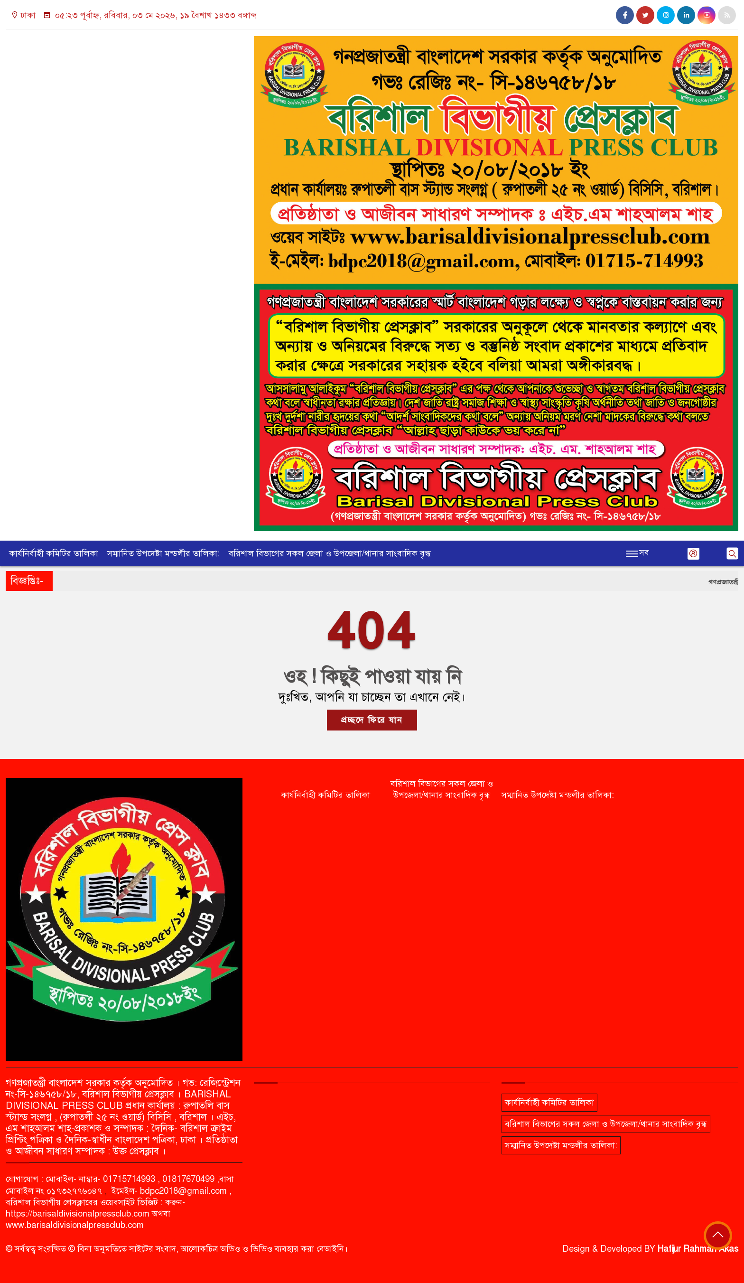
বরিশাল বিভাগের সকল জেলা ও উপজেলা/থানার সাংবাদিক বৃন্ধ (330, 553)
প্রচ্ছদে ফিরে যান (372, 720)
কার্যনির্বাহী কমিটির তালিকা (53, 553)
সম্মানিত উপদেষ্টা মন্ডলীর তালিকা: (163, 553)
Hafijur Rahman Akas (698, 1249)
